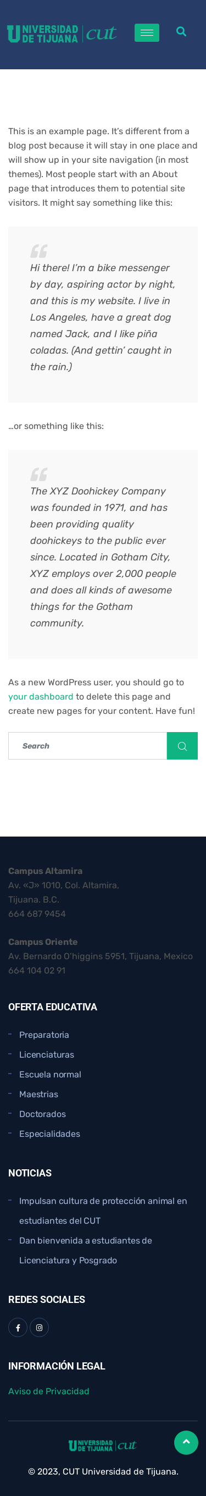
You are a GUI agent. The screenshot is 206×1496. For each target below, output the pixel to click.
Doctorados (42, 1114)
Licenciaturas (46, 1054)
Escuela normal (50, 1074)
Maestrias (38, 1094)
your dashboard (41, 696)
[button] (181, 31)
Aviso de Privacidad (49, 1391)
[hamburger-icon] (147, 33)
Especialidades (49, 1134)
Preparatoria (44, 1035)
